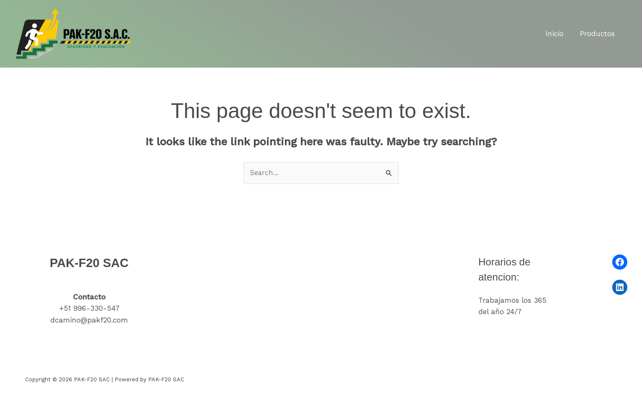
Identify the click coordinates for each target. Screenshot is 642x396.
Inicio (558, 33)
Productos (598, 33)
